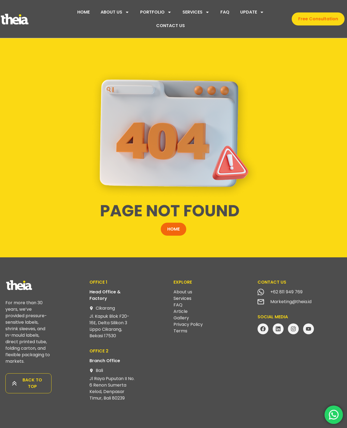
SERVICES (196, 12)
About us (183, 292)
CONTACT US (170, 25)
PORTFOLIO (156, 12)
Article (181, 311)
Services (182, 298)
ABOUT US (115, 12)
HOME (83, 12)
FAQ (224, 12)
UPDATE (252, 12)
